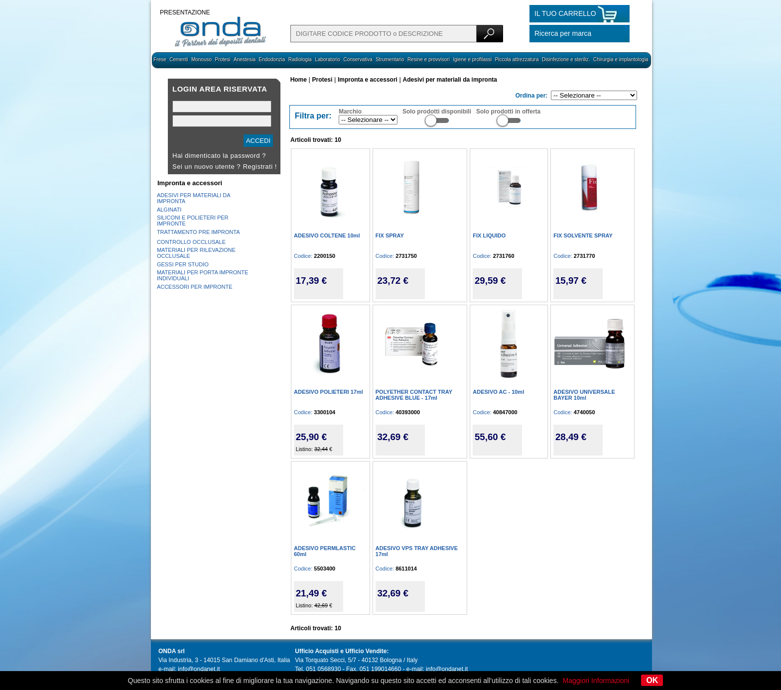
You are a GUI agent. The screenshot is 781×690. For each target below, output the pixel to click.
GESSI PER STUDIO (183, 264)
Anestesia (245, 59)
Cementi (178, 59)
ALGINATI (169, 210)
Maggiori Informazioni (596, 681)
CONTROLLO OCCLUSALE (191, 242)
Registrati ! (260, 166)
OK (652, 680)
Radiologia (300, 59)
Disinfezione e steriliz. (566, 59)
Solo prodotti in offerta (508, 111)
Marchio (350, 111)
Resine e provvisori (428, 59)
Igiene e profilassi (472, 59)
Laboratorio (327, 59)
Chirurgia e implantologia (621, 59)
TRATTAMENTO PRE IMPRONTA (198, 232)
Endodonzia (272, 59)
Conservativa (357, 59)
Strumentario (390, 59)
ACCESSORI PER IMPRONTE (195, 287)
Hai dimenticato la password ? (219, 155)
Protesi (222, 59)
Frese (159, 59)
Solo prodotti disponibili (436, 111)
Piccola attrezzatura (517, 59)
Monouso (201, 59)
